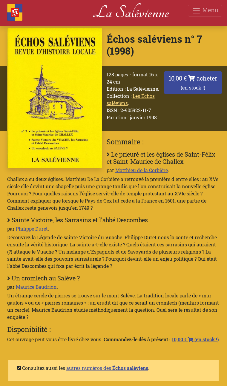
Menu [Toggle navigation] (205, 10)
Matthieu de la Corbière (141, 170)
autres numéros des (107, 368)
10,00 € (195, 339)
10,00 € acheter (193, 82)
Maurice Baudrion (36, 287)
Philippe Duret (32, 229)
